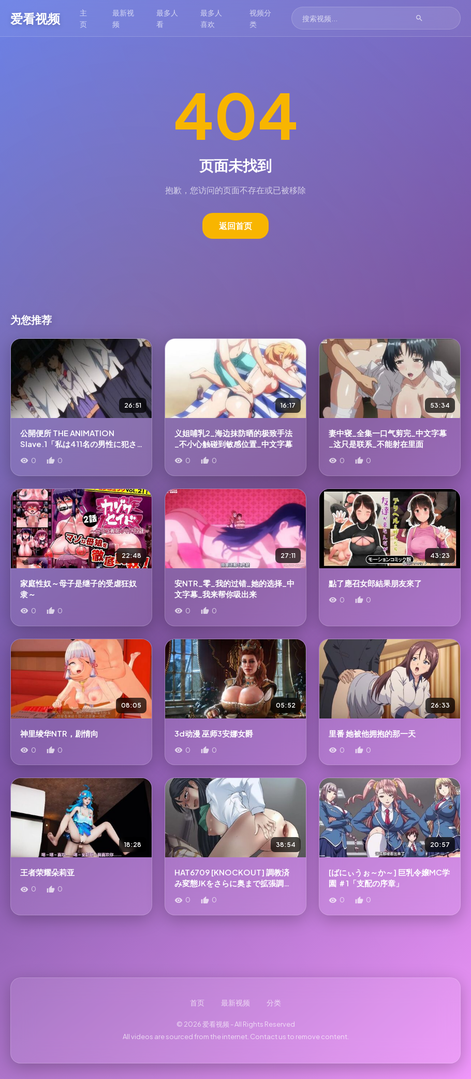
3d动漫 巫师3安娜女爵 (213, 733)
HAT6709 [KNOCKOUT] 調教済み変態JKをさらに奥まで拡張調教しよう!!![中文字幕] (232, 883)
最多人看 (176, 18)
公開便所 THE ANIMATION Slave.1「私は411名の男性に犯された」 (78, 443)
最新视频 (126, 18)
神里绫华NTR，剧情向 (59, 733)
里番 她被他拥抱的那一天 (372, 733)
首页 (197, 1002)
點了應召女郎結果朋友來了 (375, 583)
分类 (274, 1002)
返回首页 (235, 225)
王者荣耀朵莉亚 (47, 872)
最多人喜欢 (229, 18)
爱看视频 (35, 18)
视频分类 (282, 18)
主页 (83, 18)
